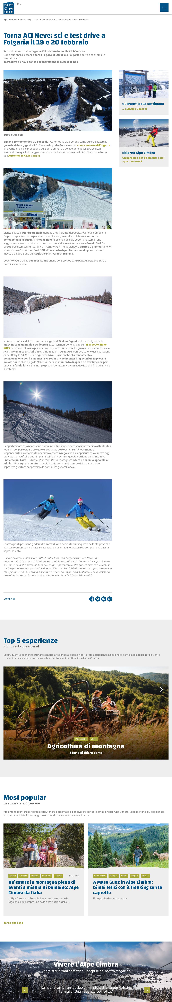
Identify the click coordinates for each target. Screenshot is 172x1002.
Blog (29, 19)
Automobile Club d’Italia (24, 155)
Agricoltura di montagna (86, 746)
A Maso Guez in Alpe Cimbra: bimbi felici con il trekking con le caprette (127, 887)
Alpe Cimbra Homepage (14, 19)
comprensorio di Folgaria (93, 145)
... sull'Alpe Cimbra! (134, 108)
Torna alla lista (13, 923)
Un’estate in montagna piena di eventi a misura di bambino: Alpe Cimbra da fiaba (43, 887)
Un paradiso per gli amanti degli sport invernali (143, 159)
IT (18, 4)
